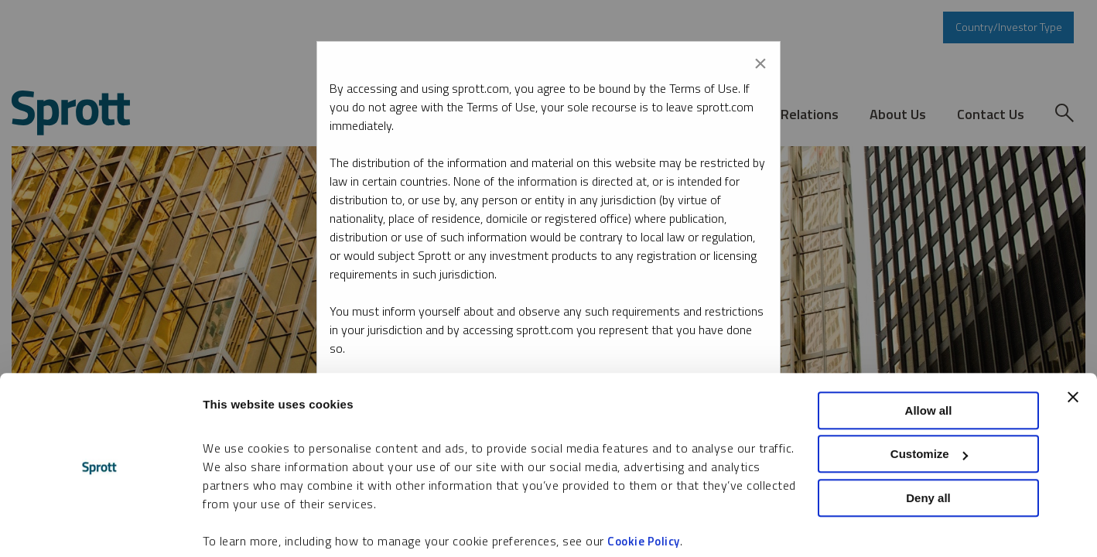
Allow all (928, 353)
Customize (929, 397)
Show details (239, 526)
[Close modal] (760, 60)
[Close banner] (1073, 339)
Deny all (928, 440)
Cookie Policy (643, 484)
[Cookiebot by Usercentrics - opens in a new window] (100, 526)
